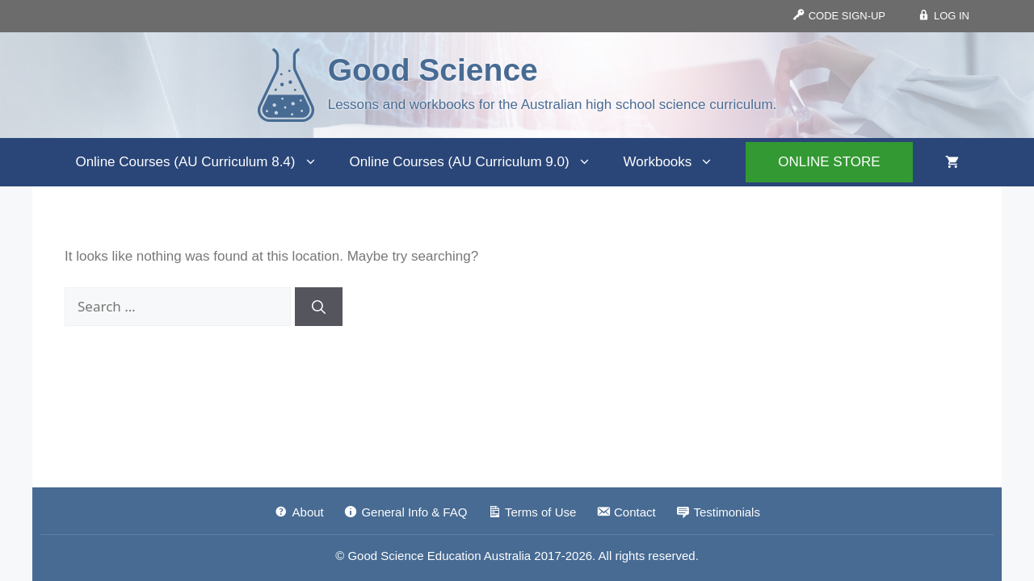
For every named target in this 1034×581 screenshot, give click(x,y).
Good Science (433, 69)
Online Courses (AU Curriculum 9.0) (478, 162)
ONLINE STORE (829, 161)
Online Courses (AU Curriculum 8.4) (204, 162)
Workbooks (677, 162)
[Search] (319, 306)
